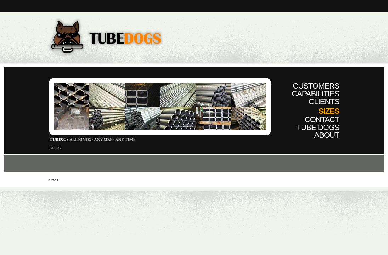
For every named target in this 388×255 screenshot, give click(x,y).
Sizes (329, 111)
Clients (324, 101)
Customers (316, 85)
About (326, 135)
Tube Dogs (318, 127)
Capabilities (315, 93)
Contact (322, 119)
